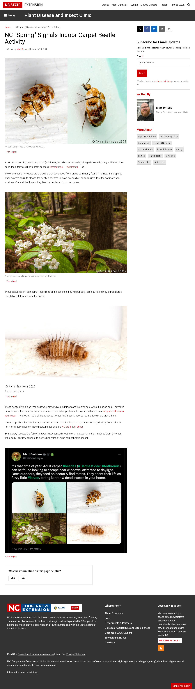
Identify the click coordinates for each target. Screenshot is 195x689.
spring (179, 149)
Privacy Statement (75, 654)
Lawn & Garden (164, 149)
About (105, 4)
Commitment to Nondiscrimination (36, 654)
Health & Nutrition (162, 143)
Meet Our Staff (120, 4)
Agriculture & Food (147, 136)
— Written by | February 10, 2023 (26, 49)
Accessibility (30, 672)
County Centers (149, 4)
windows (170, 156)
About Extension (114, 613)
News (7, 27)
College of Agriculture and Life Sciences (127, 627)
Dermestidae (56, 166)
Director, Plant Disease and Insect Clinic (172, 112)
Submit (141, 73)
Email (140, 56)
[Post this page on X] (140, 29)
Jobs (107, 618)
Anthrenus (160, 162)
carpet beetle (155, 156)
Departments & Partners (118, 623)
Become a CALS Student (118, 632)
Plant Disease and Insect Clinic (58, 15)
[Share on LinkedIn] (154, 29)
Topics (163, 4)
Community (143, 143)
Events (134, 4)
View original (12, 152)
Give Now (110, 642)
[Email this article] (162, 29)
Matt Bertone (23, 49)
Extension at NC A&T (116, 637)
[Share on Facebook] (147, 29)
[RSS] (161, 648)
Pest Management (169, 136)
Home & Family (145, 149)
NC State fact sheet (72, 426)
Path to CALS (177, 4)
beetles (141, 156)
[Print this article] (169, 29)
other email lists (163, 81)
